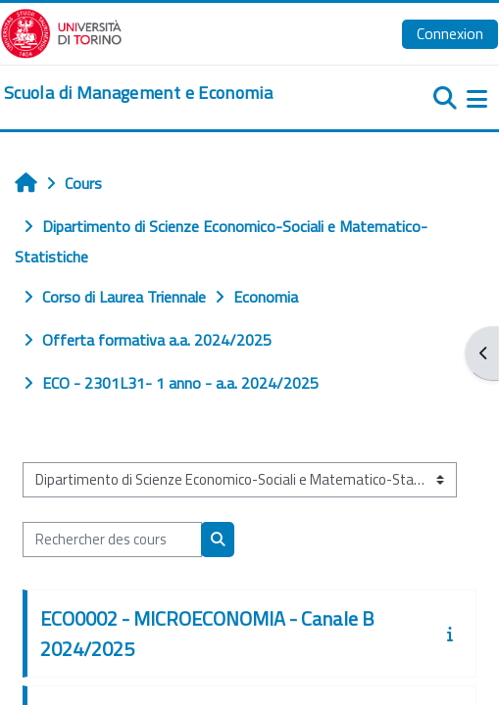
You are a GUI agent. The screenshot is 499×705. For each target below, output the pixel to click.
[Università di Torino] (61, 31)
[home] (138, 93)
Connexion (450, 33)
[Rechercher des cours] (112, 539)
